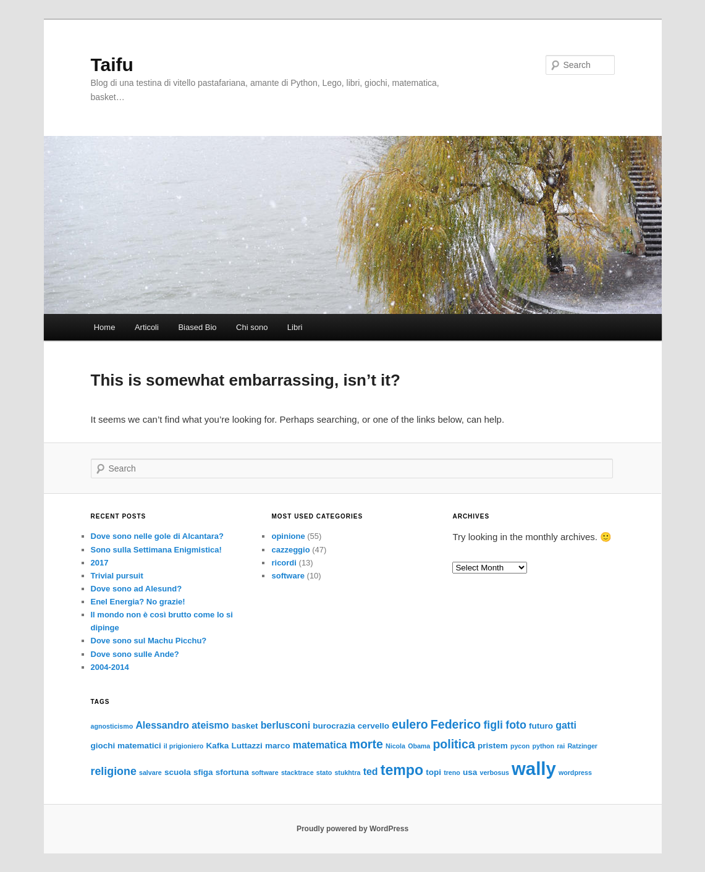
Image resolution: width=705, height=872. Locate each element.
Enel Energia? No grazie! (138, 601)
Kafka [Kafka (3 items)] (217, 745)
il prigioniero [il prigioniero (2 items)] (184, 746)
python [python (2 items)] (544, 746)
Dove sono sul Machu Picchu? (149, 640)
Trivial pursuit (117, 575)
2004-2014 (110, 667)
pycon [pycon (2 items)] (520, 746)
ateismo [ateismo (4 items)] (210, 725)
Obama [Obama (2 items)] (419, 746)
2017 (100, 562)
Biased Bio (197, 327)
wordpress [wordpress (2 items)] (575, 772)
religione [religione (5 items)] (114, 771)
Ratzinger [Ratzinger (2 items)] (582, 746)
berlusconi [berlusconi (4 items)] (286, 725)
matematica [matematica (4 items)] (320, 745)
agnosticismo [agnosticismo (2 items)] (112, 726)
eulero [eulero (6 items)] (410, 724)
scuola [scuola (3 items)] (177, 772)
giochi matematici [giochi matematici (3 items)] (126, 745)
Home (105, 327)
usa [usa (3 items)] (470, 772)
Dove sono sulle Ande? (135, 654)
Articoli (147, 327)
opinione (288, 536)
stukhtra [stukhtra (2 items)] (347, 772)
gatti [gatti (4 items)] (565, 725)
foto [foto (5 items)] (515, 725)
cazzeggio (290, 549)
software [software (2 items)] (265, 772)
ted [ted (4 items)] (370, 771)
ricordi (283, 562)
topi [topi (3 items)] (433, 772)
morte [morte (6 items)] (366, 744)
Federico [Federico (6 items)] (456, 724)
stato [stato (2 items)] (324, 772)
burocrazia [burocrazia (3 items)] (334, 725)
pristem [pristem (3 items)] (493, 745)
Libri (295, 327)
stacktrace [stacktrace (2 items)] (297, 772)
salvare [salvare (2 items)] (150, 772)
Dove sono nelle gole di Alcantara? (157, 536)
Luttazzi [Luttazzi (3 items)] (247, 745)
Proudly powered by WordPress (352, 828)
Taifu (112, 64)
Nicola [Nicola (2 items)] (395, 746)
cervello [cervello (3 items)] (373, 725)
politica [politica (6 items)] (454, 744)
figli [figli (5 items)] (493, 725)
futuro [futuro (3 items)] (541, 725)
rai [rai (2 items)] (561, 746)
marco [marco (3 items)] (277, 745)
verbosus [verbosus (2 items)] (494, 772)
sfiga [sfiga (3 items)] (203, 772)
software (287, 575)
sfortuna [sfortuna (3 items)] (232, 772)
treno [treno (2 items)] (452, 772)
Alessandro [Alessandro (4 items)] (162, 725)
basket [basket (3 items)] (245, 725)
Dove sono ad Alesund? (136, 588)
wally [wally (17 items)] (534, 768)
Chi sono (252, 327)
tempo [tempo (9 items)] (402, 770)
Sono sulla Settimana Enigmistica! (156, 549)
